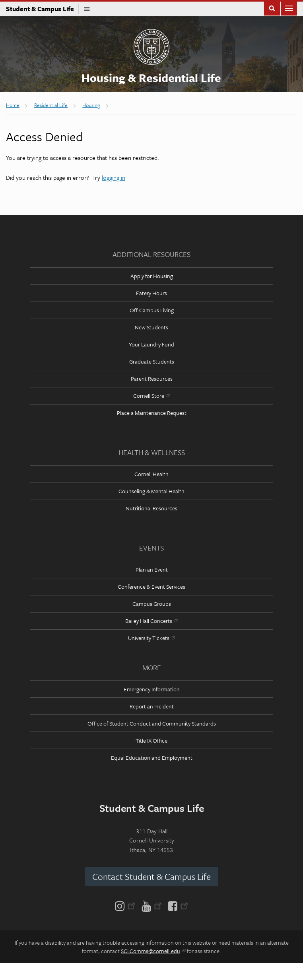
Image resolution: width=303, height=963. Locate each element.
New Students (151, 327)
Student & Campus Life (42, 9)
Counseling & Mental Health (151, 491)
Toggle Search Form (272, 8)
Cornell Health (151, 474)
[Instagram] (126, 905)
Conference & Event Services (151, 586)
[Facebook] (176, 905)
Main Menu (289, 8)
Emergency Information (152, 689)
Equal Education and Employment (151, 757)
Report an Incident (152, 706)
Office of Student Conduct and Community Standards (151, 723)
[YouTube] (151, 905)
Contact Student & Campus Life (151, 876)
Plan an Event (152, 569)
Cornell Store (151, 395)
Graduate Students (151, 361)
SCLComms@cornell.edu (153, 951)
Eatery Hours (151, 293)
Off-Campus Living (152, 310)
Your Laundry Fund (151, 344)
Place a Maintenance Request (151, 413)
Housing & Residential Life (151, 78)
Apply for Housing (151, 276)
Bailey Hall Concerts (151, 621)
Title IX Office (151, 740)
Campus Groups (151, 603)
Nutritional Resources (151, 508)
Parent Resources (152, 378)
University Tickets (151, 638)
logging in (113, 177)
